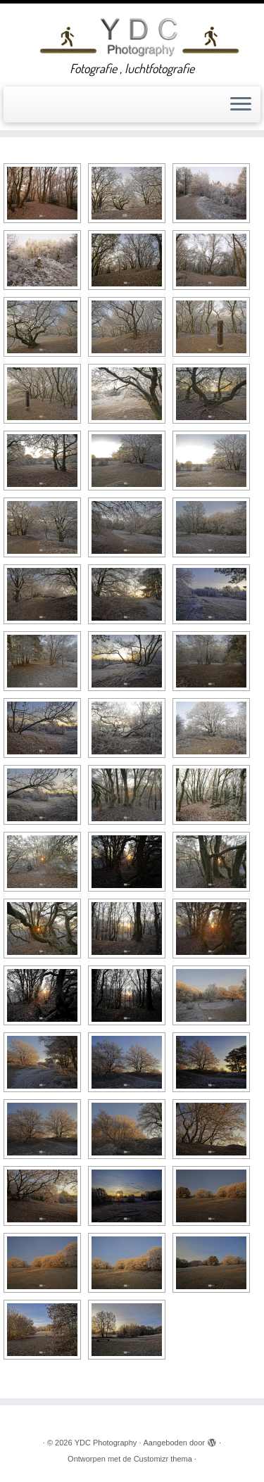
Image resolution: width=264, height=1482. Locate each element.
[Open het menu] (240, 104)
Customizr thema (163, 1464)
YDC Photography (106, 1448)
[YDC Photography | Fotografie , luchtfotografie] (139, 36)
